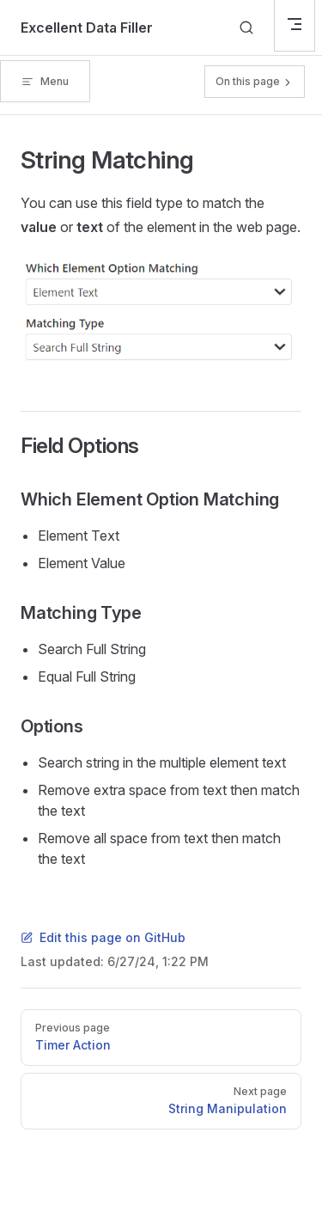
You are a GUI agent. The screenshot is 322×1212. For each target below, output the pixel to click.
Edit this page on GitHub (103, 937)
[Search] (246, 28)
